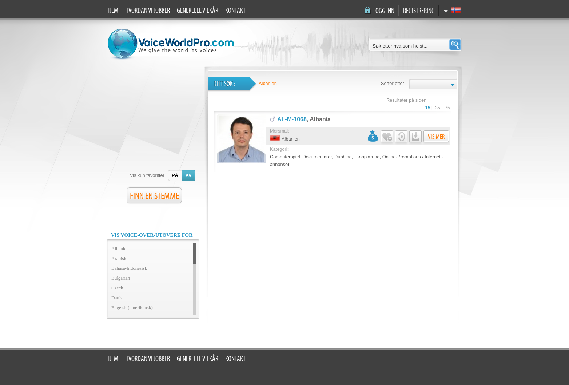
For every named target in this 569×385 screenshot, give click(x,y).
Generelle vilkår (197, 10)
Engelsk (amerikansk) (132, 307)
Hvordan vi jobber (147, 10)
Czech (117, 288)
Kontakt (235, 10)
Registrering (419, 11)
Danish (118, 297)
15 (427, 107)
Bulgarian (120, 278)
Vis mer (436, 136)
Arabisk (118, 258)
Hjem (112, 10)
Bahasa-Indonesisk (129, 268)
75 (447, 107)
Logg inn (383, 11)
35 (437, 107)
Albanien (120, 248)
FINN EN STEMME (154, 196)
